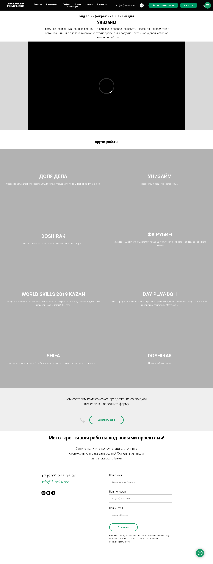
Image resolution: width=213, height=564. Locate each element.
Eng (203, 5)
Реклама (38, 4)
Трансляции (72, 6)
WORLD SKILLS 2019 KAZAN (53, 294)
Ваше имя (115, 475)
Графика (67, 4)
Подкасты (102, 4)
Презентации (52, 4)
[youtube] (48, 493)
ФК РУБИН (160, 234)
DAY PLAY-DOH (160, 294)
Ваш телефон (117, 491)
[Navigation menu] (207, 5)
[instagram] (43, 493)
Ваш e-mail (116, 508)
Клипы (78, 4)
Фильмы (89, 4)
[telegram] (142, 5)
